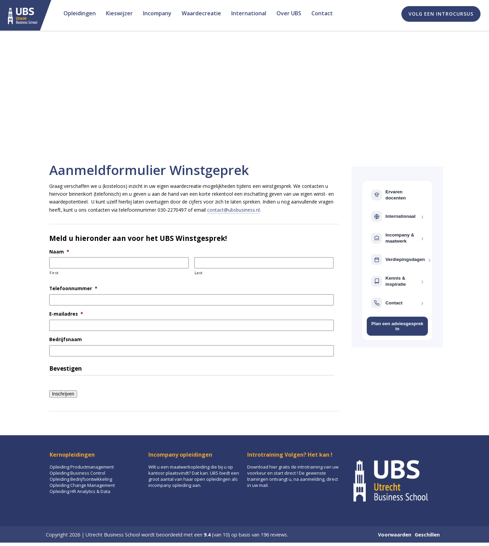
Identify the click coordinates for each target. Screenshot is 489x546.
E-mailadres (66, 314)
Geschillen (427, 534)
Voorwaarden (394, 534)
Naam (59, 252)
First (54, 272)
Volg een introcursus (441, 14)
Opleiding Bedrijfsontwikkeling (81, 479)
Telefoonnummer (73, 288)
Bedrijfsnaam (65, 339)
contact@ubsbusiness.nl (233, 210)
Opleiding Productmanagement (82, 467)
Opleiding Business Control (77, 473)
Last (199, 272)
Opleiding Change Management (82, 485)
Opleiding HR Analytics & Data (80, 491)
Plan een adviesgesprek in (397, 326)
